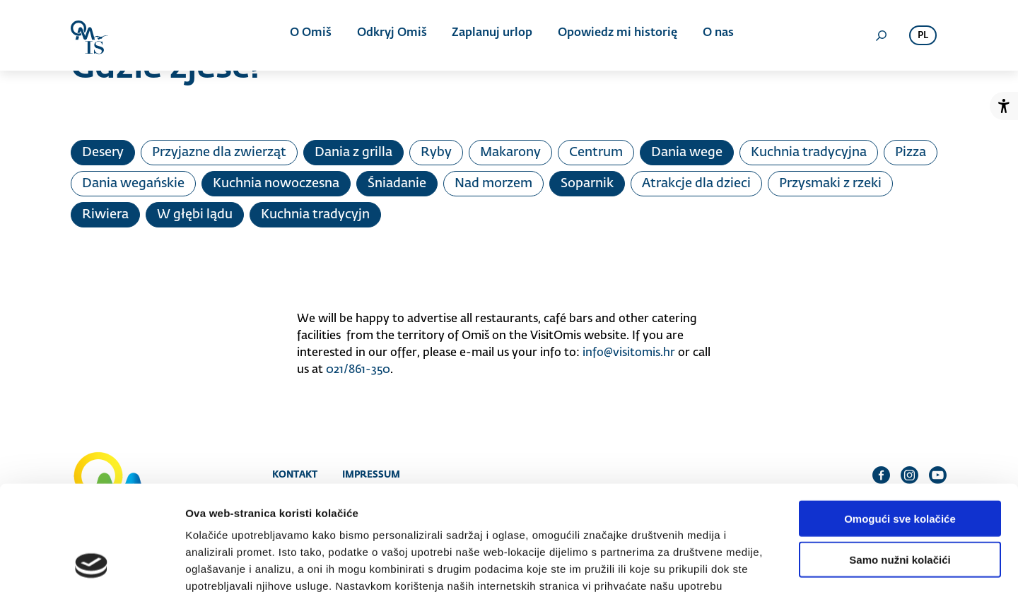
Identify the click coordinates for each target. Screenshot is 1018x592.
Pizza (910, 152)
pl (923, 35)
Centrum (596, 152)
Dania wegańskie (133, 183)
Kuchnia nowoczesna (276, 183)
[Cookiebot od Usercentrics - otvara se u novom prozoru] (91, 564)
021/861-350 (358, 370)
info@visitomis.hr (629, 353)
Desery (103, 152)
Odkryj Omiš (392, 35)
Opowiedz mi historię (615, 35)
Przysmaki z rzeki (830, 183)
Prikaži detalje (732, 564)
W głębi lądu (195, 214)
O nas (714, 35)
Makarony (510, 152)
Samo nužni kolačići (899, 464)
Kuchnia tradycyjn (315, 214)
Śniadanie (397, 183)
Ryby (436, 152)
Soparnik (587, 183)
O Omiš (312, 35)
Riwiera (105, 214)
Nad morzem (493, 183)
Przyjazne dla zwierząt (219, 152)
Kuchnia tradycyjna (809, 152)
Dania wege (686, 152)
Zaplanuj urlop (491, 35)
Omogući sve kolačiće (900, 423)
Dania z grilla (353, 152)
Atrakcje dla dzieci (696, 183)
